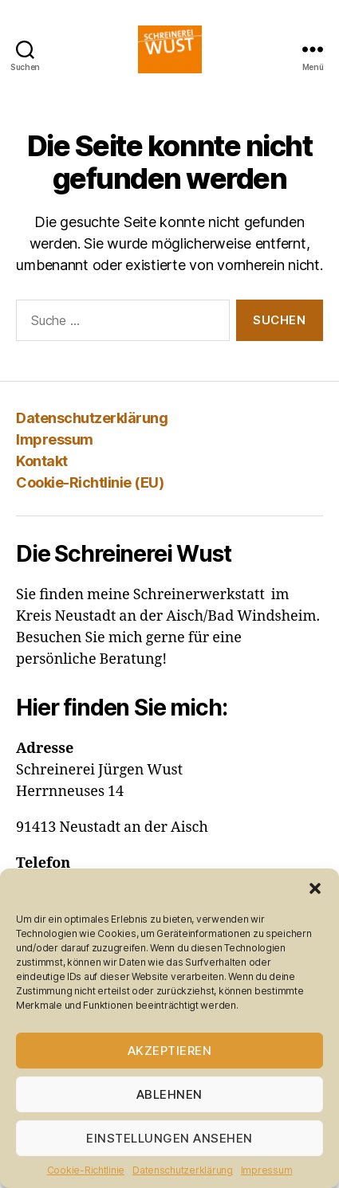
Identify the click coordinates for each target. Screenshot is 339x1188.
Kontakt (42, 461)
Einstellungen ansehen (169, 1138)
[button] (315, 888)
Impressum (267, 1170)
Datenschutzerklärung (182, 1170)
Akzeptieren (170, 1050)
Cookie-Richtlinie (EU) (90, 482)
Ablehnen (169, 1094)
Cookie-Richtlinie (85, 1170)
